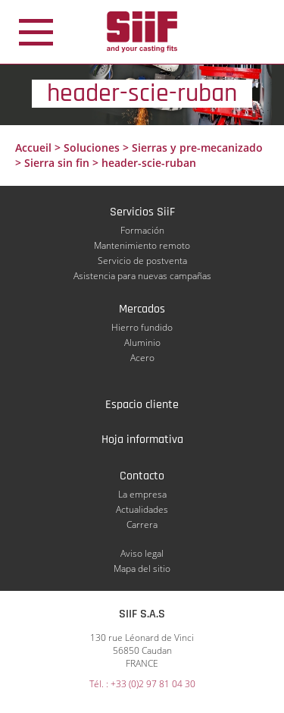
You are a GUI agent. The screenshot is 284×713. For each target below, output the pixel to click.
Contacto (142, 476)
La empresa (142, 494)
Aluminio (142, 342)
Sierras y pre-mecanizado (197, 147)
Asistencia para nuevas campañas (142, 275)
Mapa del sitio (142, 568)
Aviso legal (142, 553)
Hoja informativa (142, 440)
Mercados (142, 309)
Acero (142, 357)
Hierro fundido (142, 327)
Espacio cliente (142, 405)
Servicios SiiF (142, 212)
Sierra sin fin (56, 162)
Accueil (33, 147)
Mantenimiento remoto (142, 245)
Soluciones (92, 147)
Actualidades (142, 509)
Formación (142, 230)
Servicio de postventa (142, 260)
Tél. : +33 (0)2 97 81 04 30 (142, 683)
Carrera (142, 524)
